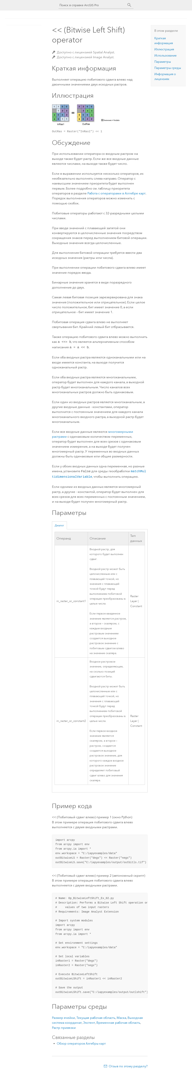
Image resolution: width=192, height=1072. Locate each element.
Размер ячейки (63, 1016)
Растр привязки (64, 1026)
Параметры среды (167, 68)
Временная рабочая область (118, 1021)
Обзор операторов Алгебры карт (81, 1042)
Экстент (89, 1021)
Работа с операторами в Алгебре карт (116, 193)
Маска (121, 1016)
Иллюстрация (164, 49)
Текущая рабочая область (95, 1016)
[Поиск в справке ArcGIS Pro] (92, 5)
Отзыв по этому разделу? (128, 1065)
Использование (165, 55)
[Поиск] (129, 5)
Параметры (162, 61)
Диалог (59, 524)
